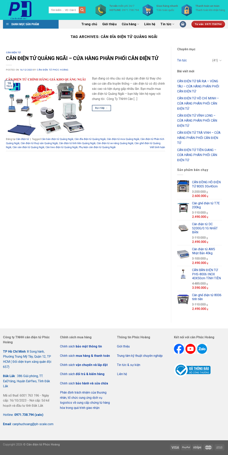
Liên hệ (149, 24)
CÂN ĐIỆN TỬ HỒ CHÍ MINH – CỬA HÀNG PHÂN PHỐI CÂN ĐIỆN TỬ (198, 103)
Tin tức (167, 24)
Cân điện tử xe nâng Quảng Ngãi (115, 143)
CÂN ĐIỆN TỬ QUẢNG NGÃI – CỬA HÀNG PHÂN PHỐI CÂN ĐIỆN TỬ (82, 58)
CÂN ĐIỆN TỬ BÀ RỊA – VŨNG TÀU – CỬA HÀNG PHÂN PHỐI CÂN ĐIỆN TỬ (198, 86)
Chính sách (81, 346)
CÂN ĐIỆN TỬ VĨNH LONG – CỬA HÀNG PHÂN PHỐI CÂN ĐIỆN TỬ (197, 121)
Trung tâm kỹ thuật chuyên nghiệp (140, 356)
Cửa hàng (130, 24)
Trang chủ (89, 24)
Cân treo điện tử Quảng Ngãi (61, 147)
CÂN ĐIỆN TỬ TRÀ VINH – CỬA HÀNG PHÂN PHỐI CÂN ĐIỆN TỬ (198, 138)
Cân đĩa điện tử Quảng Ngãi (90, 139)
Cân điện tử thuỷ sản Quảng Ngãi (39, 143)
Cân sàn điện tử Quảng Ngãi (28, 147)
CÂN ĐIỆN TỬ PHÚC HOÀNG (52, 70)
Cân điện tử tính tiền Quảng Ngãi (77, 143)
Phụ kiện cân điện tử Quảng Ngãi (97, 147)
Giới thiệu (109, 24)
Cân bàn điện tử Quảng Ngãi (57, 139)
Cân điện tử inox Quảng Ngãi (123, 139)
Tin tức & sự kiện (128, 365)
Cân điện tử (13, 52)
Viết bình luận (157, 147)
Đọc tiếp (101, 108)
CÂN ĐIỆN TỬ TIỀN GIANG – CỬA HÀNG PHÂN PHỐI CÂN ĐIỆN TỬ (197, 155)
